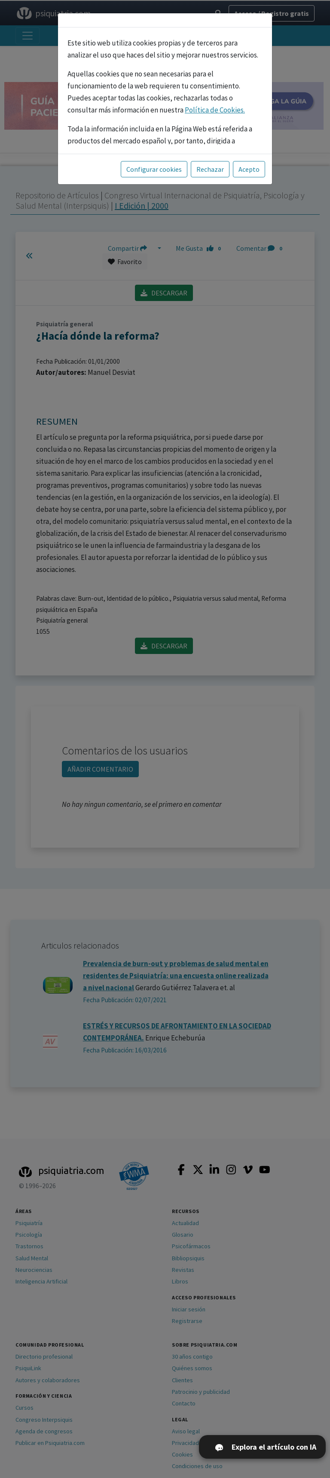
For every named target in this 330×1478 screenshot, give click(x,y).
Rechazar (210, 169)
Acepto (249, 169)
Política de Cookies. (215, 110)
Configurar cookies (154, 169)
